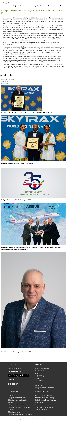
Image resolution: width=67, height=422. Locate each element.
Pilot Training (39, 402)
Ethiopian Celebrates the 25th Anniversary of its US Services (18, 200)
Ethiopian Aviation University (17, 398)
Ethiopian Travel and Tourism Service (20, 414)
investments (25, 41)
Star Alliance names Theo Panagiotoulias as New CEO (16, 352)
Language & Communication (44, 407)
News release (39, 383)
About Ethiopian (40, 371)
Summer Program (40, 405)
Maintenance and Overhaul (45, 6)
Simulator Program (41, 409)
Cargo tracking (39, 376)
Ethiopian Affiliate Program (43, 368)
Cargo (14, 6)
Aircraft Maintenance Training (44, 398)
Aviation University (23, 6)
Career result (39, 380)
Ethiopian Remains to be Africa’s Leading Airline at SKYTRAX (18, 163)
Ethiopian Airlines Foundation (44, 388)
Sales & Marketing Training (43, 395)
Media (37, 373)
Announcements (40, 385)
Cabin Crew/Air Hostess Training (45, 400)
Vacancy (37, 378)
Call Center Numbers (14, 368)
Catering (33, 6)
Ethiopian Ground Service (16, 405)
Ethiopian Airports (14, 412)
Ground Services (60, 6)
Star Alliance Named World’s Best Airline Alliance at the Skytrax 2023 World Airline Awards (26, 113)
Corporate (11, 395)
